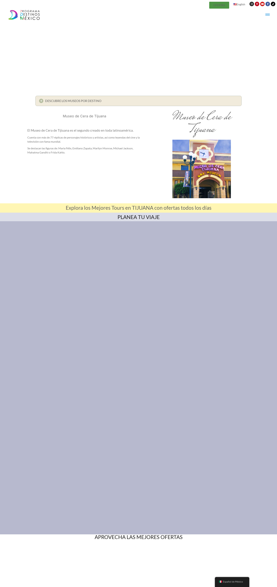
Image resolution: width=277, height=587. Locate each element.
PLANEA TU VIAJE (139, 217)
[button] (138, 102)
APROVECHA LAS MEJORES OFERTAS (139, 537)
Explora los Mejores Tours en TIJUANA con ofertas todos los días (138, 208)
